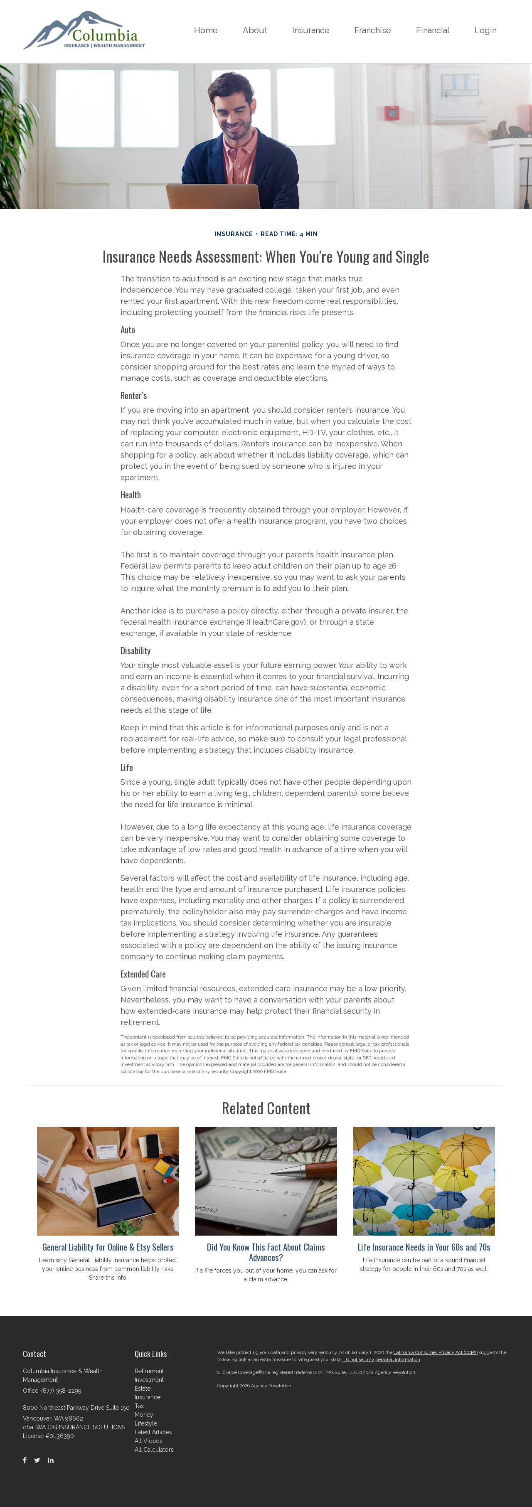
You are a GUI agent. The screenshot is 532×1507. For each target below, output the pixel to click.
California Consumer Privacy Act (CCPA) (436, 1352)
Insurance (147, 1397)
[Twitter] (37, 1460)
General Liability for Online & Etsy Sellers (108, 1246)
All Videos (149, 1441)
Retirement (149, 1371)
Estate (142, 1388)
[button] (255, 32)
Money (144, 1414)
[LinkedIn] (51, 1460)
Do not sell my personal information (381, 1359)
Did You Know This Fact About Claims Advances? (266, 1251)
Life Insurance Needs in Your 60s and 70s (424, 1246)
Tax (139, 1406)
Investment (149, 1379)
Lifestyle (146, 1423)
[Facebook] (25, 1460)
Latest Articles (153, 1432)
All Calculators (154, 1449)
